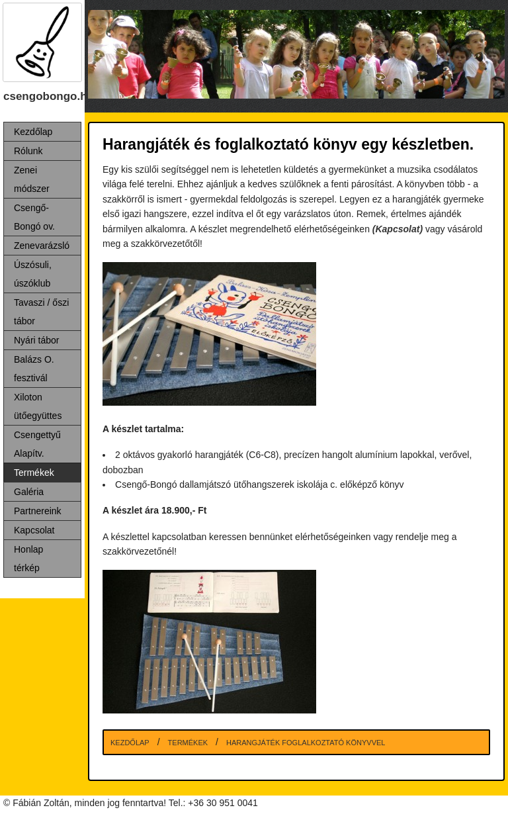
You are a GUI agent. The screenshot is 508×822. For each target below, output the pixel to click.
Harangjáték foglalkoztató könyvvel (305, 743)
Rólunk (28, 151)
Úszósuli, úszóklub (33, 274)
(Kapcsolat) (397, 229)
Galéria (29, 491)
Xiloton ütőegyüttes (38, 406)
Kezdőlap (33, 131)
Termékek (34, 472)
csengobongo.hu (48, 96)
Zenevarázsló (41, 245)
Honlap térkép (28, 558)
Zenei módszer (32, 179)
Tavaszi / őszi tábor (41, 311)
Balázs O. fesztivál (34, 368)
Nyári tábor (36, 340)
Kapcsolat (34, 530)
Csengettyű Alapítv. (37, 444)
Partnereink (38, 511)
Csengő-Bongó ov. (34, 217)
